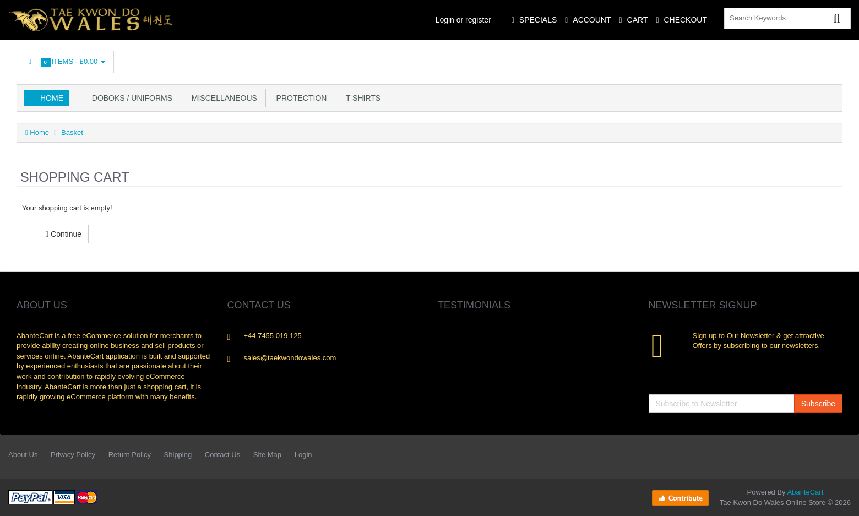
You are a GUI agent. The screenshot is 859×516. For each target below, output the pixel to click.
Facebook (687, 59)
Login (303, 454)
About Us (22, 454)
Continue (63, 234)
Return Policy (129, 454)
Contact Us (222, 454)
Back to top (840, 499)
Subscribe (818, 403)
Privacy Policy (73, 454)
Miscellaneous (222, 98)
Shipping (178, 454)
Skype (810, 59)
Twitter (712, 59)
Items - (65, 62)
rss (761, 59)
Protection (299, 98)
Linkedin (736, 59)
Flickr (835, 59)
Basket (72, 132)
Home (51, 98)
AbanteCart (805, 492)
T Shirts (360, 98)
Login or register (463, 19)
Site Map (267, 454)
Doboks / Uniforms (130, 98)
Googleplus (786, 59)
